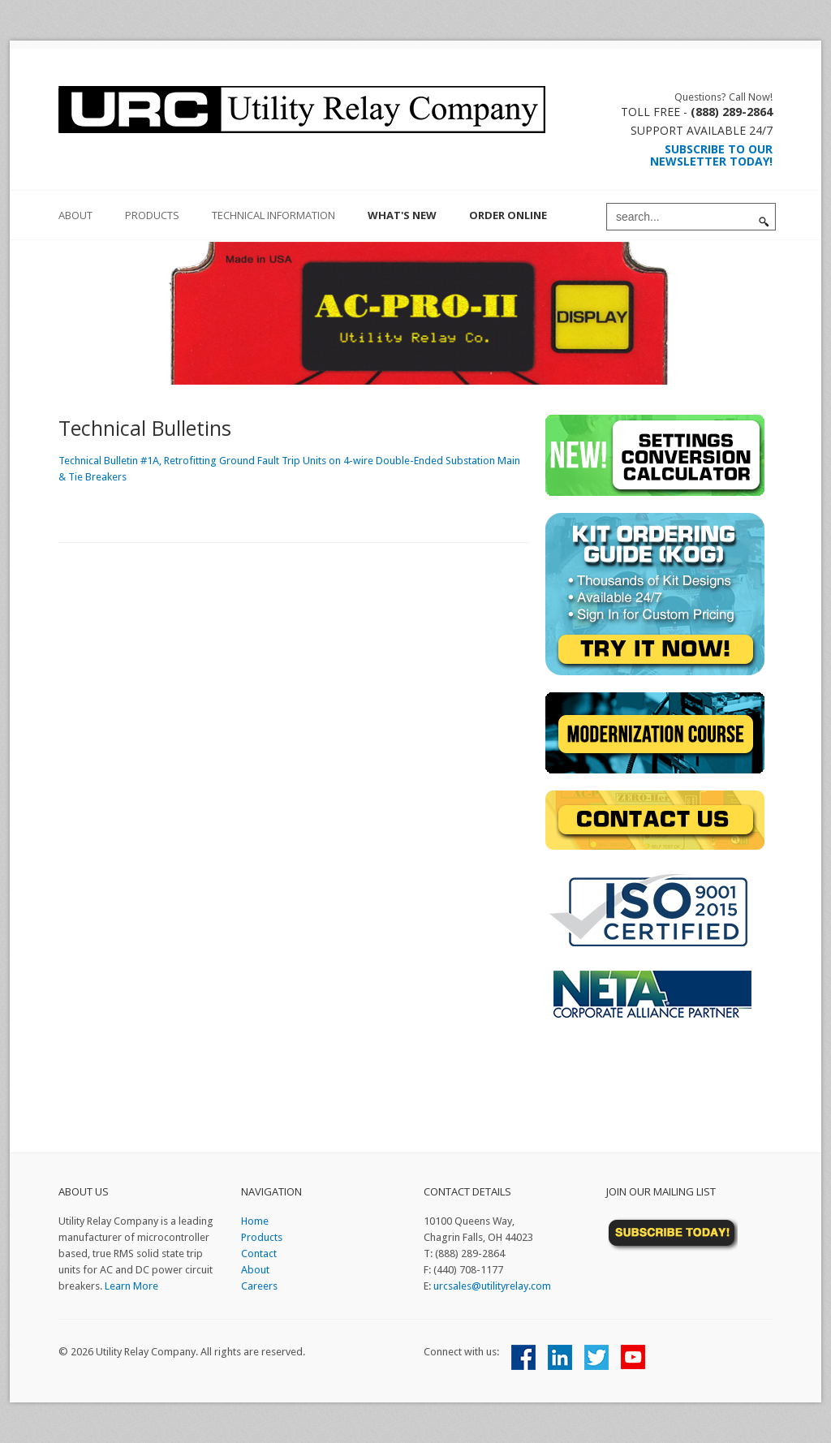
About (255, 1270)
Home (255, 1221)
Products (152, 215)
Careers (259, 1286)
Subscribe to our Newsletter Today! (711, 155)
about (75, 215)
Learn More (131, 1286)
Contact (259, 1253)
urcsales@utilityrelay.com (492, 1286)
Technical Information (273, 215)
